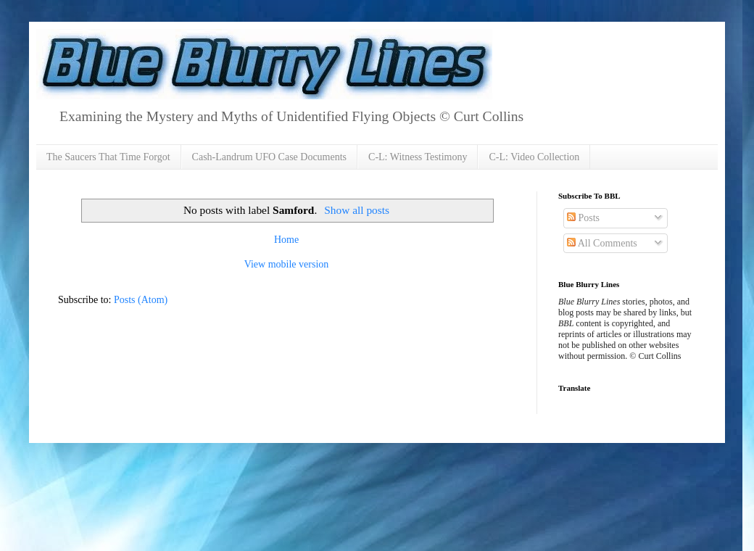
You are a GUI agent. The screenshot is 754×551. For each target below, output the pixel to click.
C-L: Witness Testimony (417, 157)
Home (286, 239)
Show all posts (356, 210)
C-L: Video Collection (534, 157)
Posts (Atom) (140, 299)
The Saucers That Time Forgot (108, 157)
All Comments (602, 243)
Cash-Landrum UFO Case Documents (269, 157)
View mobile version (286, 264)
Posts (583, 217)
